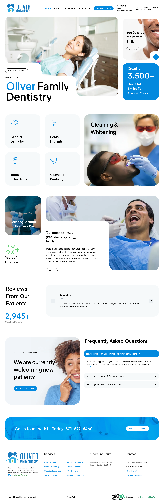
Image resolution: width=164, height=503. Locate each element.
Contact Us (84, 8)
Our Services (70, 8)
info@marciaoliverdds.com (96, 367)
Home (48, 8)
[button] (53, 300)
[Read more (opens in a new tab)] (22, 131)
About (57, 8)
